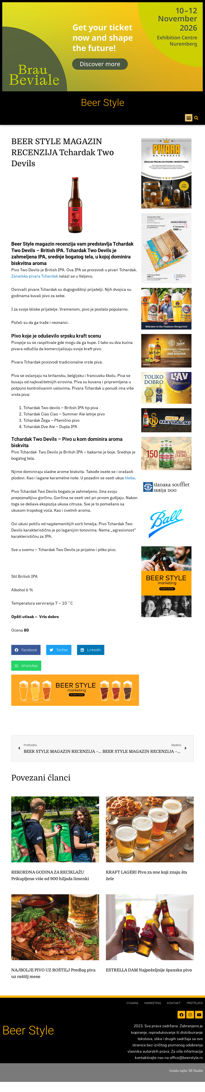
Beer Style (102, 102)
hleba (130, 477)
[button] (188, 117)
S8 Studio (195, 1070)
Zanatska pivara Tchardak (34, 276)
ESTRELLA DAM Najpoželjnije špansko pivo (149, 970)
